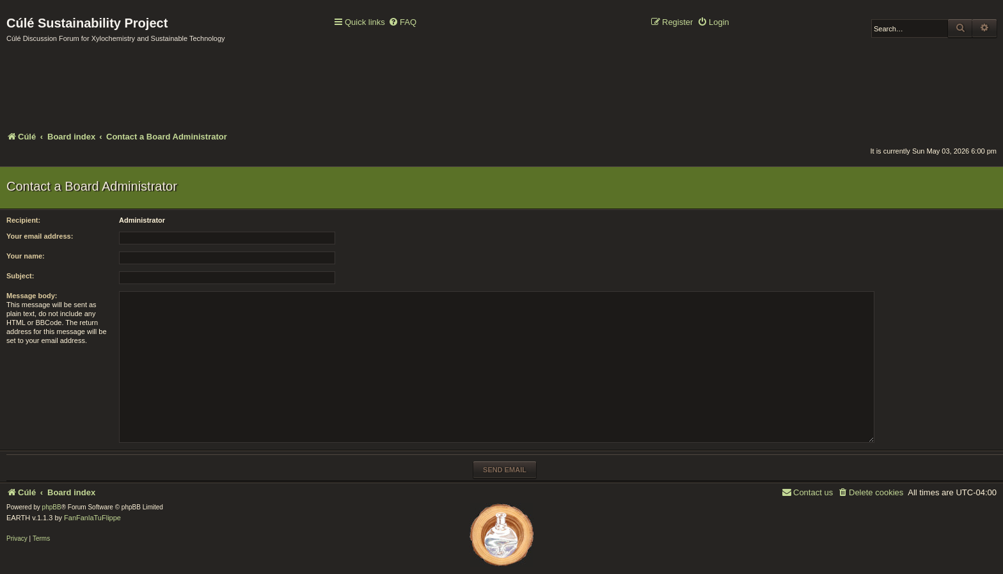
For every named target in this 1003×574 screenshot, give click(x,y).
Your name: (25, 256)
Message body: (31, 295)
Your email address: (39, 236)
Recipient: (23, 220)
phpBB (51, 507)
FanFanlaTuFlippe (92, 518)
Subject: (20, 276)
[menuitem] (402, 22)
